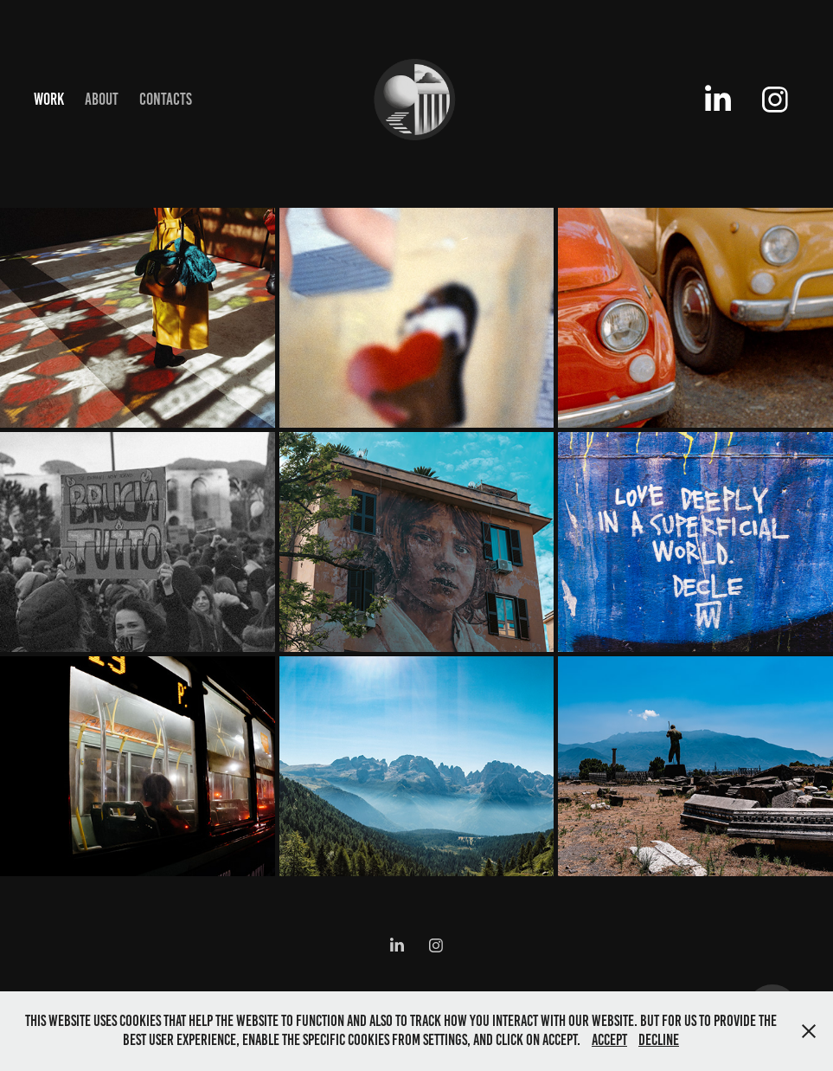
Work (49, 99)
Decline (658, 1039)
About (102, 99)
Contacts (165, 99)
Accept (609, 1039)
